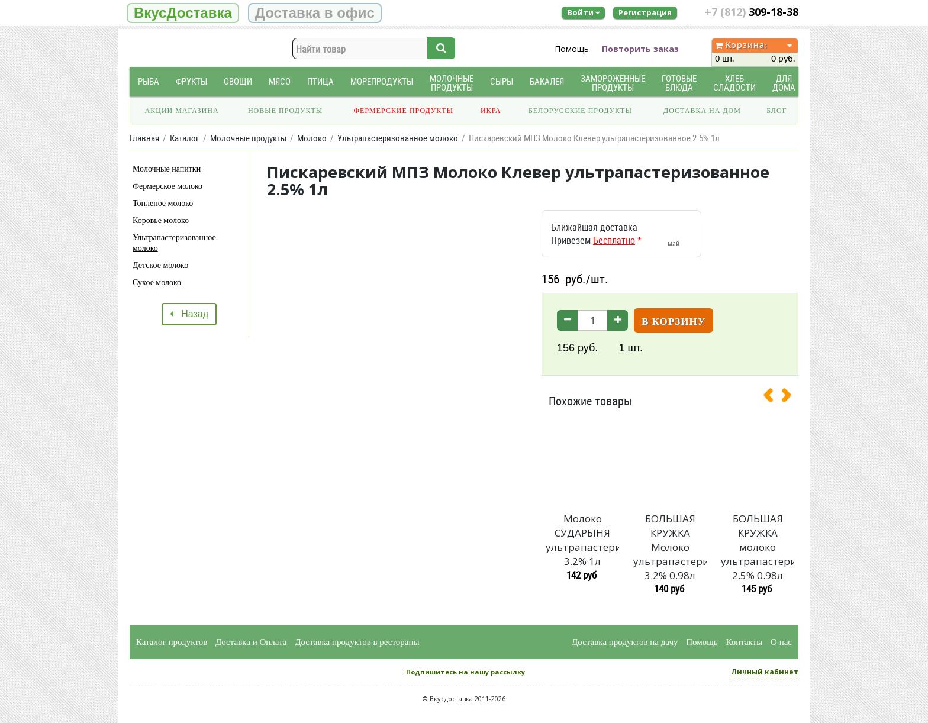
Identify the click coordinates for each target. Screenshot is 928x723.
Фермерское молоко (167, 186)
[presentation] (773, 397)
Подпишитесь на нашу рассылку (465, 671)
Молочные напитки (167, 168)
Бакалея (547, 81)
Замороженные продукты (613, 83)
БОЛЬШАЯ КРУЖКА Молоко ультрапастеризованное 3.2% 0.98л (670, 547)
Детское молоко (160, 265)
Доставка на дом (702, 110)
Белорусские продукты (580, 110)
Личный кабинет (764, 672)
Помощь (572, 48)
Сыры (501, 81)
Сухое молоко (157, 282)
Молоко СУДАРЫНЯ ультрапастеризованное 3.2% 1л (582, 539)
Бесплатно (614, 240)
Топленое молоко (163, 203)
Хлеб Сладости (734, 83)
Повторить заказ (640, 48)
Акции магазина (182, 110)
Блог (776, 110)
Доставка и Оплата (251, 642)
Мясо (280, 81)
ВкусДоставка (183, 13)
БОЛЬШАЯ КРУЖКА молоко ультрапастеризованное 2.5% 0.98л (757, 547)
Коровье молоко (161, 220)
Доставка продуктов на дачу (625, 642)
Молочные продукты (451, 83)
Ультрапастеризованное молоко (174, 243)
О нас (781, 642)
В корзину (673, 321)
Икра (491, 110)
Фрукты (191, 81)
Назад (189, 314)
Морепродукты (381, 81)
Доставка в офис (315, 13)
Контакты (744, 642)
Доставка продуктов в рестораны (357, 642)
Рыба (148, 81)
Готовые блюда (679, 83)
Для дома (783, 83)
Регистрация (645, 12)
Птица (320, 81)
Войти (583, 12)
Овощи (238, 81)
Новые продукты (285, 110)
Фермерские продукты (404, 110)
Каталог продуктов (171, 642)
